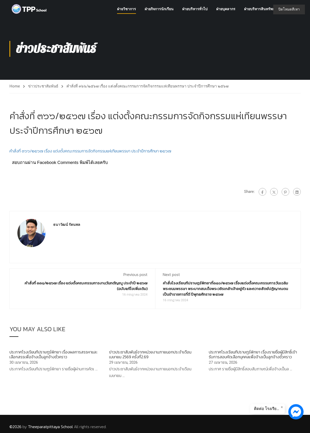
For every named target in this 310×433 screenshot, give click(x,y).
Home (14, 86)
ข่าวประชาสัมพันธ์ (43, 86)
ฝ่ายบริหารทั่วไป (195, 9)
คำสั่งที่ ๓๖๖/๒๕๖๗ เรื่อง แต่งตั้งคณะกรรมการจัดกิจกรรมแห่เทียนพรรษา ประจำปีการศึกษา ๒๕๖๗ (90, 151)
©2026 (15, 427)
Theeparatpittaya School (50, 427)
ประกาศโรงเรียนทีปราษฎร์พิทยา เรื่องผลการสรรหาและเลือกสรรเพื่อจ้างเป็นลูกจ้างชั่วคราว (53, 354)
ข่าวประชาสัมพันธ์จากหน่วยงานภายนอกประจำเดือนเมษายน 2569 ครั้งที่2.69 (150, 354)
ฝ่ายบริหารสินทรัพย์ (259, 9)
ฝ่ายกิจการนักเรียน (159, 9)
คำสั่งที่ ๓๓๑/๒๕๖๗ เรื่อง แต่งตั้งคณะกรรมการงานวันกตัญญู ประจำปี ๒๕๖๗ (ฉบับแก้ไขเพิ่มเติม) (86, 286)
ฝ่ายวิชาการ (126, 9)
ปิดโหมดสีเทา (289, 9)
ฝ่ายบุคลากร (225, 9)
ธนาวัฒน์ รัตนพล (66, 225)
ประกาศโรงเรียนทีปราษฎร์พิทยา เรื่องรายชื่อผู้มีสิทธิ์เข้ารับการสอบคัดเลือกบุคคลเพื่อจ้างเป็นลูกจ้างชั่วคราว (253, 354)
